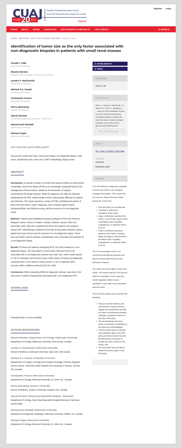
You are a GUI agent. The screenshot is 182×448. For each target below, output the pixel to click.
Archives (24, 38)
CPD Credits (101, 29)
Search (164, 29)
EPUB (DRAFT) (104, 64)
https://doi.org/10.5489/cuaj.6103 (32, 147)
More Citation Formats (108, 131)
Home (14, 29)
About (24, 29)
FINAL (99, 69)
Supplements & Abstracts (75, 29)
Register (158, 8)
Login (168, 8)
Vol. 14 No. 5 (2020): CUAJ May (45, 38)
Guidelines (50, 29)
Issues (36, 29)
